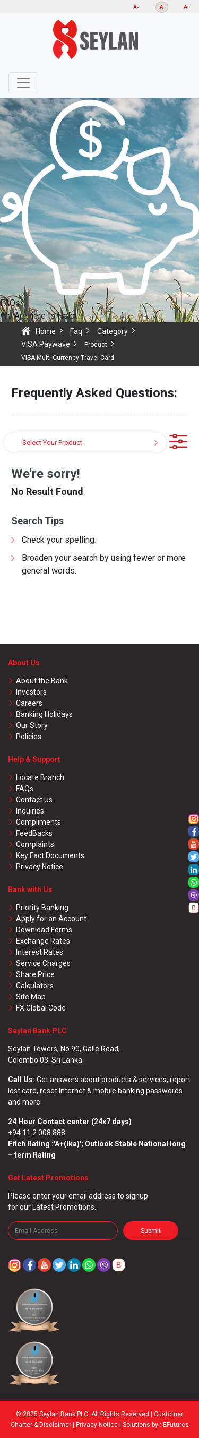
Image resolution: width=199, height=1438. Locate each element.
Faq (76, 331)
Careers (29, 703)
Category (112, 331)
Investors (31, 692)
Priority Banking (42, 907)
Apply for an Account (51, 918)
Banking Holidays (44, 714)
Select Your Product (52, 443)
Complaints (35, 844)
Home (46, 331)
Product (95, 344)
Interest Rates (39, 952)
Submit (151, 1231)
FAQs (24, 788)
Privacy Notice (39, 866)
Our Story (32, 725)
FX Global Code (41, 1008)
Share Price (35, 974)
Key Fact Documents (50, 855)
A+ (187, 7)
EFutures (176, 1424)
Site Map (31, 996)
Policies (28, 736)
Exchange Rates (43, 941)
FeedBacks (34, 833)
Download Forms (44, 930)
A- (136, 7)
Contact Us (34, 799)
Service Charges (43, 963)
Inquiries (30, 811)
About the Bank (42, 681)
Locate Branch (40, 777)
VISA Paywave (45, 344)
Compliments (38, 822)
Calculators (35, 985)
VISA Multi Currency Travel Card (67, 358)
